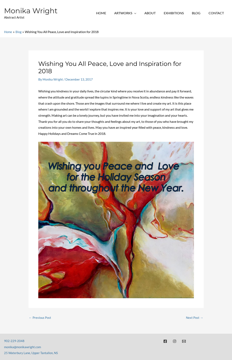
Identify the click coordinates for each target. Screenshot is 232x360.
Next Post (194, 317)
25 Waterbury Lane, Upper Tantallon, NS (32, 353)
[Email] (183, 341)
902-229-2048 (14, 341)
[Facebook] (165, 341)
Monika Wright (30, 10)
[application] (142, 13)
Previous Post (40, 317)
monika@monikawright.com (23, 347)
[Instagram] (174, 341)
